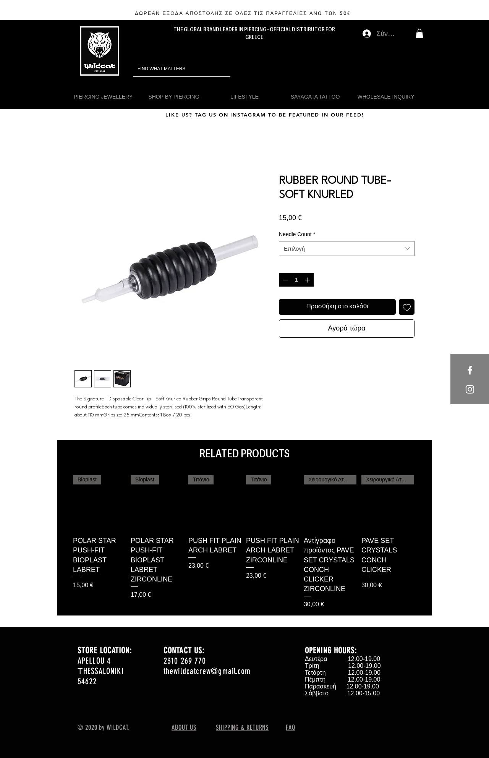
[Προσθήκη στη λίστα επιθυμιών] (407, 307)
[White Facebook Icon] (470, 370)
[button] (419, 33)
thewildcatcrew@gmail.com (207, 671)
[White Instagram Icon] (470, 389)
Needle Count (297, 234)
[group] (244, 542)
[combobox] (347, 248)
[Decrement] (285, 280)
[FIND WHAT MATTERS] (171, 69)
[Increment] (308, 280)
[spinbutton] (296, 280)
